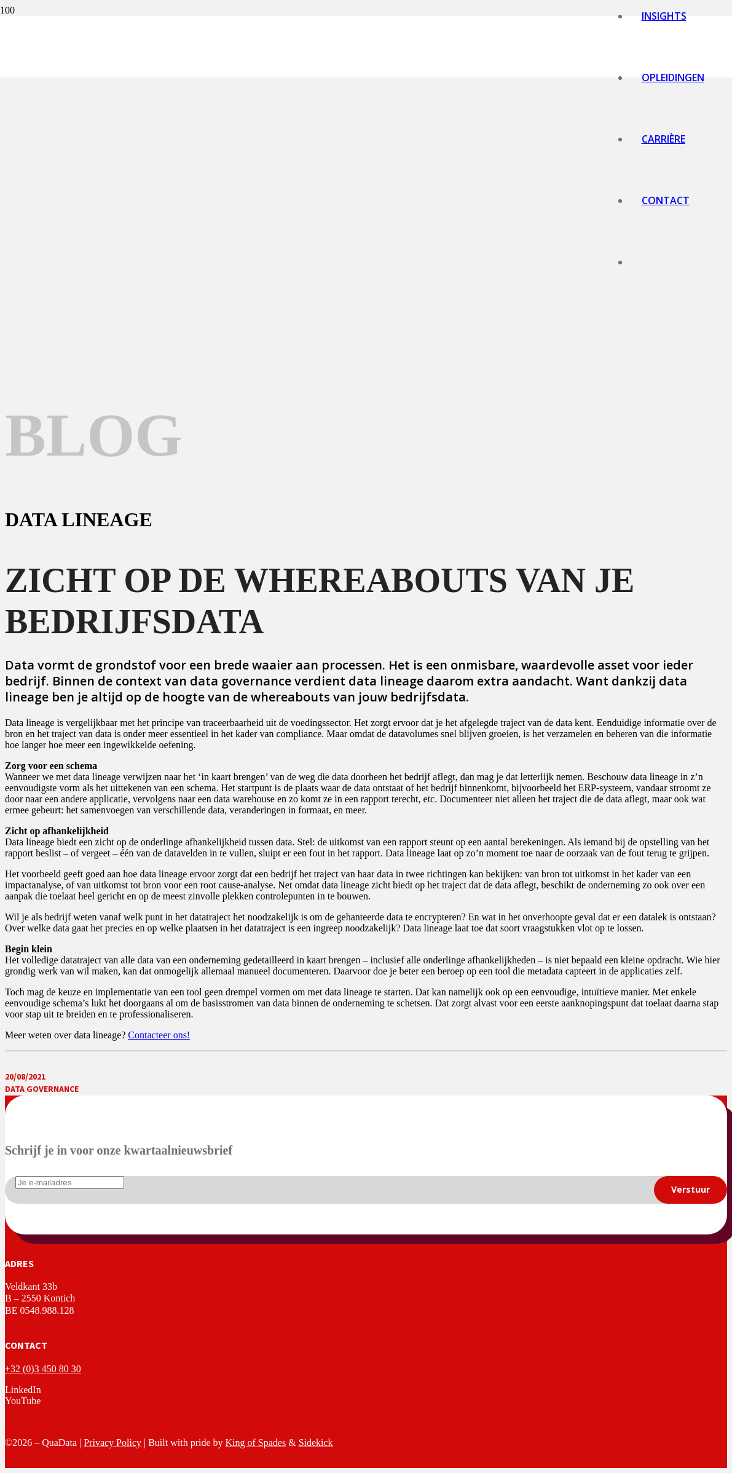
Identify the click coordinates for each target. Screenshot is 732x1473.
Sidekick (316, 1442)
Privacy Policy (112, 1442)
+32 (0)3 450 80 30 (43, 1369)
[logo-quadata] (310, 660)
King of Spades (256, 1442)
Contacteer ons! (159, 1035)
